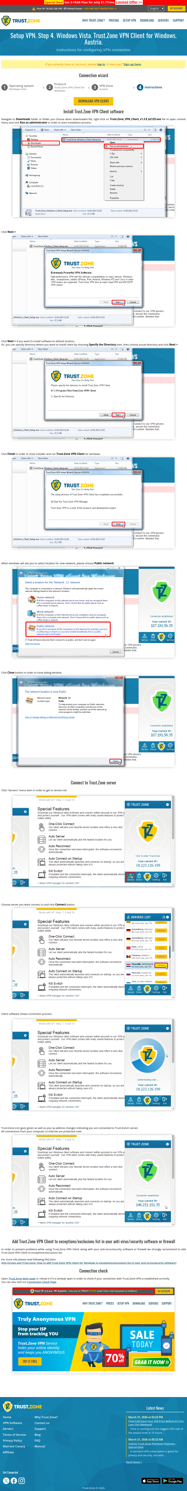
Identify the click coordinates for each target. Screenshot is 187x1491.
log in (101, 64)
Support (178, 20)
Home (7, 1417)
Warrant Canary (14, 1446)
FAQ (37, 1440)
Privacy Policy (12, 1440)
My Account (176, 8)
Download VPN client (93, 101)
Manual (39, 1446)
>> (129, 2)
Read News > (134, 1462)
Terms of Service (14, 1435)
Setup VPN (129, 20)
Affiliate (8, 1452)
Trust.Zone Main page (22, 1278)
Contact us (41, 1423)
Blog (37, 1435)
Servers (163, 20)
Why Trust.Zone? (93, 20)
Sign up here (132, 64)
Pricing (114, 20)
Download (147, 20)
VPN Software (12, 1423)
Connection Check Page (41, 1282)
